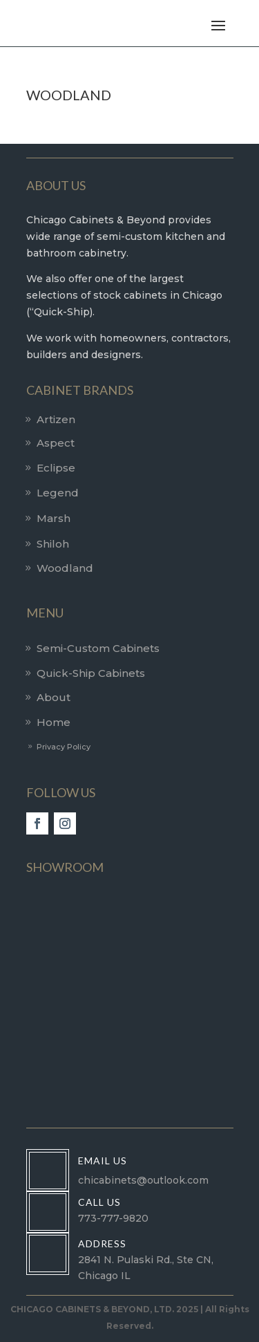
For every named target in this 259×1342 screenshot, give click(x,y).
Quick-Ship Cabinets (91, 673)
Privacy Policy (63, 747)
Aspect (56, 442)
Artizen (56, 419)
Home (53, 722)
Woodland (65, 568)
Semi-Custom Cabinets (98, 648)
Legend (58, 492)
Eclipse (56, 467)
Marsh (53, 518)
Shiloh (53, 543)
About (53, 697)
